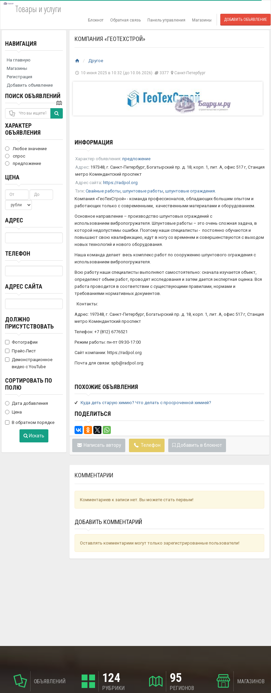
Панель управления (166, 20)
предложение (23, 163)
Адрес (14, 220)
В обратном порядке (29, 422)
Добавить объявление (245, 19)
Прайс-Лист (20, 350)
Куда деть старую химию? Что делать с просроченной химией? (146, 402)
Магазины (202, 20)
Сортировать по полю (28, 384)
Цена (12, 177)
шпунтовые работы (143, 190)
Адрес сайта (23, 286)
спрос (15, 156)
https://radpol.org (120, 182)
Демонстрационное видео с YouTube (28, 363)
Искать (34, 435)
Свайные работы (103, 190)
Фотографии (21, 342)
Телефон (17, 253)
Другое (95, 60)
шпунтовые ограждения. (190, 190)
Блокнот (95, 20)
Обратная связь (125, 20)
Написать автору (99, 445)
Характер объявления (23, 129)
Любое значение (26, 148)
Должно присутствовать (29, 323)
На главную (19, 59)
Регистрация (19, 76)
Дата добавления (26, 403)
